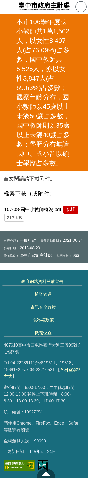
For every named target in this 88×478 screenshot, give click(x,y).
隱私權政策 (43, 320)
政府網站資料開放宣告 (42, 281)
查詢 (81, 7)
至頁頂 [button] (46, 473)
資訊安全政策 (43, 307)
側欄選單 (7, 7)
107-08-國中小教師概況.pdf (32, 209)
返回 (7, 92)
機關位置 (43, 332)
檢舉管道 (43, 294)
